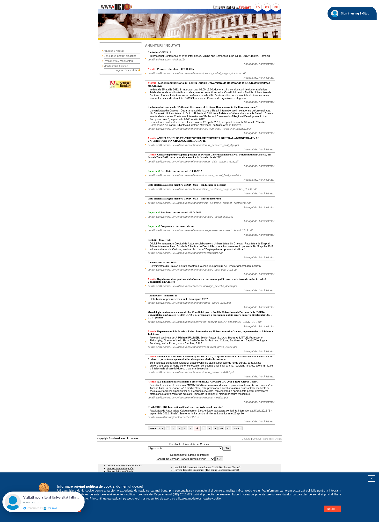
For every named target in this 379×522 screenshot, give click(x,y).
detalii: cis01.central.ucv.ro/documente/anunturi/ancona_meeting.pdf (188, 397)
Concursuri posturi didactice (120, 55)
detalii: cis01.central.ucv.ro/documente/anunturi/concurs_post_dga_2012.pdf (192, 269)
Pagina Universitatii (126, 70)
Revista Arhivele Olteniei (120, 471)
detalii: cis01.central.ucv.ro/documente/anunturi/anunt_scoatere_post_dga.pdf (193, 145)
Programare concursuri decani (171, 226)
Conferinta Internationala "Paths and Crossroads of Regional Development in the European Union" (203, 107)
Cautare (246, 438)
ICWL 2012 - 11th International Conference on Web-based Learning (185, 407)
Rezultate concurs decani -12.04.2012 (174, 212)
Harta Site (268, 438)
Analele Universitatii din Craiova (124, 465)
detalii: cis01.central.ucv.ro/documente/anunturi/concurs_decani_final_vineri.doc (195, 175)
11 (228, 428)
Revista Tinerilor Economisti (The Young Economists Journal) (207, 470)
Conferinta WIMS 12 (159, 52)
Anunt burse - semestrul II (162, 295)
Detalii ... (332, 509)
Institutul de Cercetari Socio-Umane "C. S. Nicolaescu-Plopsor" (208, 467)
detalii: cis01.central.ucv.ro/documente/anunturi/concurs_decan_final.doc (190, 216)
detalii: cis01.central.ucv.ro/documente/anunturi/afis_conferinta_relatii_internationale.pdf (199, 128)
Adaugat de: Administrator (259, 63)
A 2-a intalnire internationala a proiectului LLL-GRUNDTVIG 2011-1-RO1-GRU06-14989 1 (203, 381)
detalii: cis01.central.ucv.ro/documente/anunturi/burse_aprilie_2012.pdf (189, 302)
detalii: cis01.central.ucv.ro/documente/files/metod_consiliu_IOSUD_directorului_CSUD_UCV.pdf (204, 321)
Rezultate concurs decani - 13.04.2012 (175, 171)
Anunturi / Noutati (114, 50)
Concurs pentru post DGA (162, 262)
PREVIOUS (156, 428)
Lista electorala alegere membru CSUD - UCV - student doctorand (184, 198)
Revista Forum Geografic (120, 468)
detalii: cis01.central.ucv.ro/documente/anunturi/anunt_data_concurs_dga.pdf (193, 161)
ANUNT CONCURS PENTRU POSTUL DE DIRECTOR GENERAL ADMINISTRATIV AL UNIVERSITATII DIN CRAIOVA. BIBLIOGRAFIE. (203, 139)
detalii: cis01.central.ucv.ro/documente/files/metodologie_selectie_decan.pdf (192, 286)
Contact (257, 438)
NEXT (237, 428)
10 (221, 428)
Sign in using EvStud (355, 13)
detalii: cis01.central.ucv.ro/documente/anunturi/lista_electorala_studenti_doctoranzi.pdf (199, 202)
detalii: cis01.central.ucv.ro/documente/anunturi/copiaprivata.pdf (185, 252)
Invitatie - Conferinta (159, 240)
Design (278, 438)
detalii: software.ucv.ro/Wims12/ (166, 59)
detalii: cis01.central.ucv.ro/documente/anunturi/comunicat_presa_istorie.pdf (192, 347)
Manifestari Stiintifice (116, 66)
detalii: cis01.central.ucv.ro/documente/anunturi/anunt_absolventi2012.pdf (191, 372)
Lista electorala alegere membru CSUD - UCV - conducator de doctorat (187, 185)
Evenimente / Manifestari (118, 60)
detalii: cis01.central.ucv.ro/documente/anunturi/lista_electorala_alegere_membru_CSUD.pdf (202, 189)
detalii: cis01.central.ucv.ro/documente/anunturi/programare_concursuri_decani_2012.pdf (200, 230)
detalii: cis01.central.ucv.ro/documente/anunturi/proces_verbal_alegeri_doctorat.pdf (197, 73)
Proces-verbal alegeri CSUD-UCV (171, 69)
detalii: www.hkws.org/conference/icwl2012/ (173, 417)
